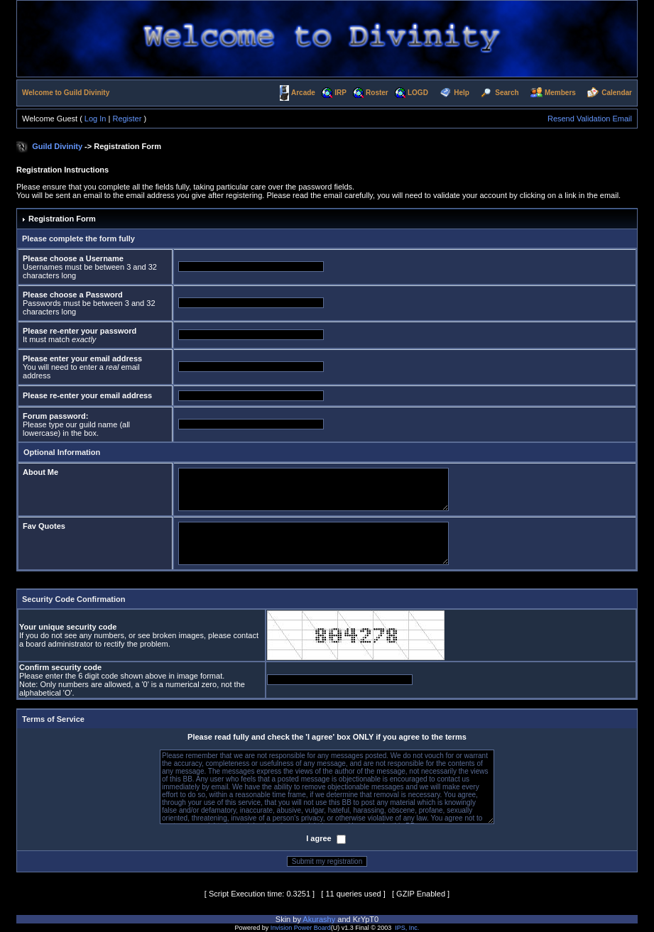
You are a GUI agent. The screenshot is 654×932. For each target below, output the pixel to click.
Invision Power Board (301, 927)
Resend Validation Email (589, 118)
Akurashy (319, 919)
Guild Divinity (57, 146)
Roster (377, 93)
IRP (340, 93)
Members (560, 93)
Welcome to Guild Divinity (65, 93)
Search (506, 93)
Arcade (303, 93)
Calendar (616, 93)
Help (461, 93)
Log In (96, 118)
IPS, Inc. (407, 927)
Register (126, 118)
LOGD (418, 93)
